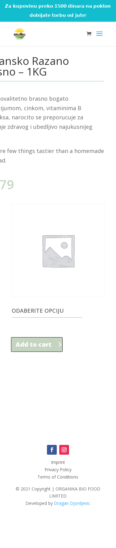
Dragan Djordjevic (72, 503)
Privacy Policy (58, 469)
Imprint (58, 462)
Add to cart (34, 344)
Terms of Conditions (57, 477)
